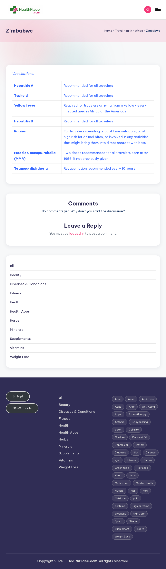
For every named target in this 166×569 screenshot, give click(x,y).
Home (108, 31)
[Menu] (157, 9)
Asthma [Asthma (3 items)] (119, 421)
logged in (76, 233)
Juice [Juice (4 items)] (132, 475)
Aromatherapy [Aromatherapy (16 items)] (138, 414)
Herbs (14, 320)
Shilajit (18, 396)
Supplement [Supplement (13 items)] (122, 528)
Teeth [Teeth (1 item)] (140, 528)
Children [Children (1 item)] (120, 437)
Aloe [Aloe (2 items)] (132, 406)
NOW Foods (22, 408)
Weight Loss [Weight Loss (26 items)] (122, 536)
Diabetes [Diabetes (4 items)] (120, 452)
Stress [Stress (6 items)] (133, 521)
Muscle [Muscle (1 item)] (119, 490)
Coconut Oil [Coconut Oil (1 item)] (139, 437)
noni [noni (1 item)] (145, 490)
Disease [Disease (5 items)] (151, 452)
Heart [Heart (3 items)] (118, 475)
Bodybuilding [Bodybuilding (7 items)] (140, 421)
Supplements (20, 339)
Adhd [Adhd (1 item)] (118, 406)
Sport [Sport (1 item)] (118, 521)
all (12, 266)
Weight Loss (20, 357)
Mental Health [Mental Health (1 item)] (144, 483)
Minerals (16, 329)
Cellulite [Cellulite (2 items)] (134, 429)
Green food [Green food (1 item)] (122, 467)
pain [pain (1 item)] (135, 498)
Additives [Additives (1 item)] (148, 399)
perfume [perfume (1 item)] (120, 505)
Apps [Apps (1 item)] (118, 414)
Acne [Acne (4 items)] (131, 399)
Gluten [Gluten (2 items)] (147, 460)
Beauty (15, 275)
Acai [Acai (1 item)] (118, 399)
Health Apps (20, 311)
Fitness (16, 293)
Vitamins (17, 348)
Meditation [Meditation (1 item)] (121, 483)
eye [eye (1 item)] (117, 460)
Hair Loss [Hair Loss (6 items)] (142, 467)
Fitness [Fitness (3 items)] (131, 460)
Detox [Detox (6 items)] (140, 444)
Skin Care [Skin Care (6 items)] (139, 513)
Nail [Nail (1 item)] (133, 490)
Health (15, 302)
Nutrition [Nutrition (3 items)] (120, 498)
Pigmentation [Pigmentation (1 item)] (141, 505)
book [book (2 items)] (118, 429)
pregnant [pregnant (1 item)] (120, 513)
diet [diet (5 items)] (135, 452)
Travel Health (123, 31)
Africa (139, 31)
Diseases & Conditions (28, 284)
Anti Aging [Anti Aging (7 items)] (148, 406)
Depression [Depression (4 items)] (122, 444)
